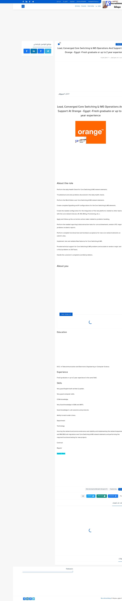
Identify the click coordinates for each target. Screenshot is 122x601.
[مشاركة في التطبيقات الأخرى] (70, 496)
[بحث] (10, 6)
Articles (64, 6)
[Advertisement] (61, 26)
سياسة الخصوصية (80, 1)
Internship (78, 6)
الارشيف (59, 1)
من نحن (46, 1)
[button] (100, 496)
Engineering (107, 44)
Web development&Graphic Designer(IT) (84, 489)
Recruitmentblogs (93, 598)
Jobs (86, 6)
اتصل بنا (52, 1)
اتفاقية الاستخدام (68, 1)
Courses (70, 6)
